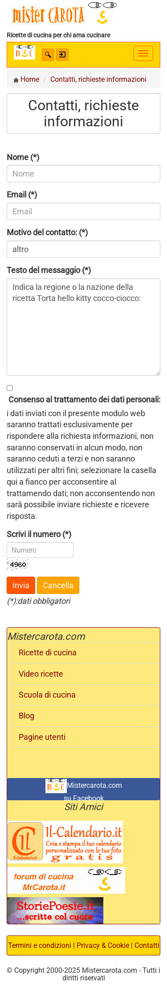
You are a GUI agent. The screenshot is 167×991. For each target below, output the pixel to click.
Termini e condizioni (39, 945)
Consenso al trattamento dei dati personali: (83, 399)
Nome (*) (23, 157)
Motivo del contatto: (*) (47, 232)
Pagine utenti (42, 737)
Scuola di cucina (47, 695)
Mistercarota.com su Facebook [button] (83, 789)
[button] (48, 54)
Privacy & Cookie (103, 945)
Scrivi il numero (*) (39, 534)
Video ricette (41, 674)
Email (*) (22, 194)
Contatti (146, 945)
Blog (26, 716)
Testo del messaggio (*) (49, 270)
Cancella (58, 585)
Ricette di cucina (48, 653)
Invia (20, 585)
